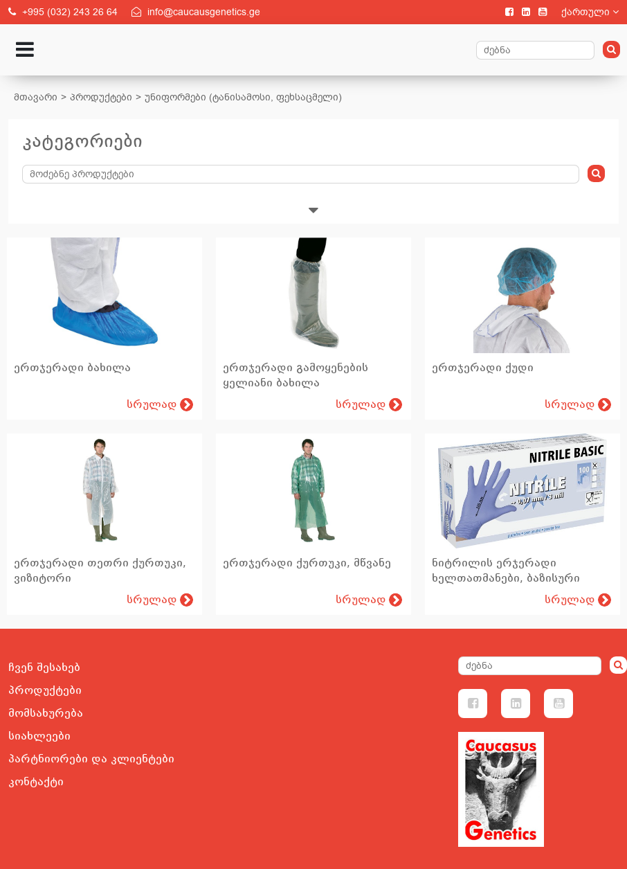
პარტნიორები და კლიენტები (91, 759)
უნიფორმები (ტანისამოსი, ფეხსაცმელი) (243, 97)
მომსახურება (45, 713)
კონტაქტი (36, 782)
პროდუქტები (101, 97)
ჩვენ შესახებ (44, 667)
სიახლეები (39, 736)
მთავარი (35, 97)
